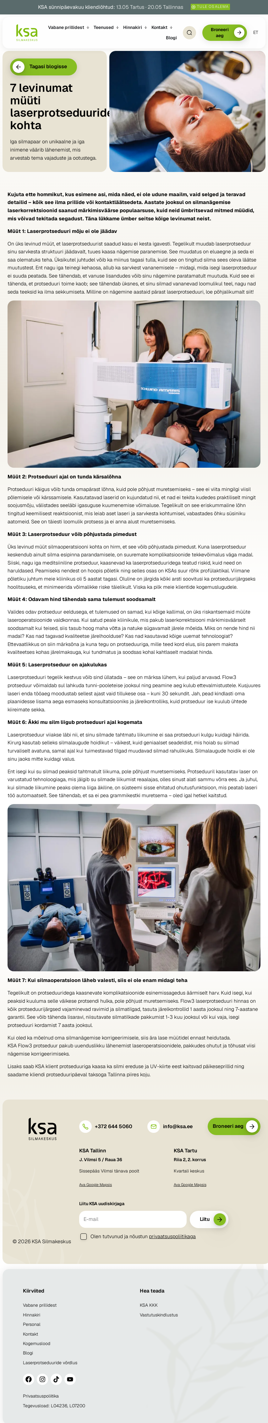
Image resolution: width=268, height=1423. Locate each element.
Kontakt (30, 1334)
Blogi (28, 1353)
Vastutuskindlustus (159, 1315)
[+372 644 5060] (85, 1126)
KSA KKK (149, 1305)
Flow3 (25, 1045)
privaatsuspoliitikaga (172, 1236)
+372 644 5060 (113, 1126)
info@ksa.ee (178, 1126)
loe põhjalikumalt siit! (230, 292)
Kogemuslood (36, 1343)
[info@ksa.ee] (153, 1126)
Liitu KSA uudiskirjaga (101, 1203)
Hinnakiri (31, 1315)
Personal (32, 1324)
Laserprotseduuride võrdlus (50, 1362)
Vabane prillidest (40, 1305)
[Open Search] (189, 32)
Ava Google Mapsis (95, 1184)
